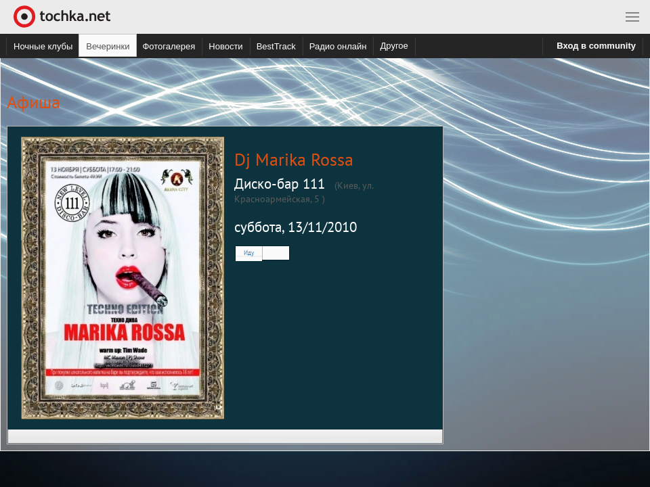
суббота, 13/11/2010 (295, 227)
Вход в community (596, 46)
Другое (394, 46)
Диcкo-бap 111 (279, 184)
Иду (249, 252)
